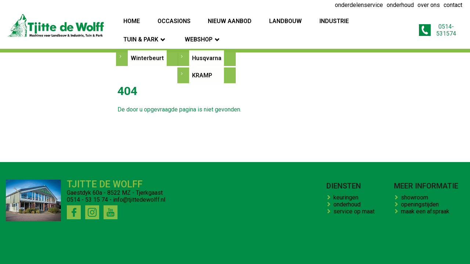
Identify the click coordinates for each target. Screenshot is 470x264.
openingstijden (421, 204)
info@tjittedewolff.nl (139, 199)
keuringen (347, 197)
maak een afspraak (426, 211)
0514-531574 (433, 23)
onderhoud (348, 204)
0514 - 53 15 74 (87, 199)
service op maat (355, 211)
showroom (416, 197)
